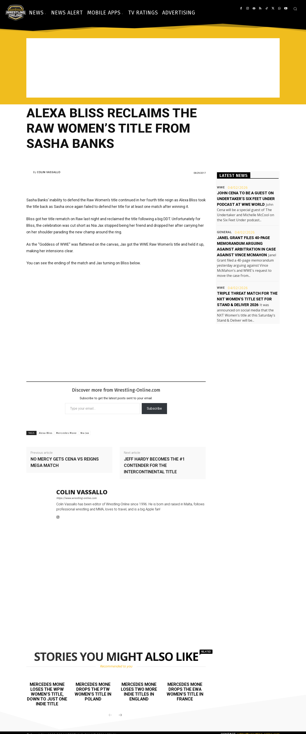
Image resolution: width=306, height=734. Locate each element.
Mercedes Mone (66, 433)
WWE (221, 187)
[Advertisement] (153, 68)
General (224, 232)
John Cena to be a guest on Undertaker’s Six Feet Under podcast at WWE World (246, 199)
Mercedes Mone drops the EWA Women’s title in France (185, 691)
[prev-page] (110, 714)
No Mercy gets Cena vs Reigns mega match (65, 462)
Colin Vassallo (49, 172)
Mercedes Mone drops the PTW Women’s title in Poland (93, 691)
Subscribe (154, 408)
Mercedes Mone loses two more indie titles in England (139, 691)
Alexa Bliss (45, 433)
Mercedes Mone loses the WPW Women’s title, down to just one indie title (47, 694)
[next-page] (120, 714)
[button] (295, 8)
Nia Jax (85, 433)
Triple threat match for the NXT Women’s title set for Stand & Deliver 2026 (247, 299)
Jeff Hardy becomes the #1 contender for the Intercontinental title (154, 465)
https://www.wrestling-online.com (76, 498)
